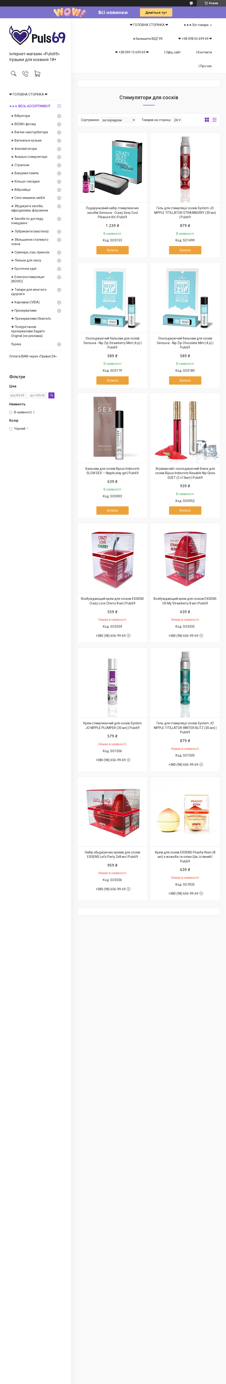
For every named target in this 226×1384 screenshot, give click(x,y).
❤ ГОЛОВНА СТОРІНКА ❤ (28, 94)
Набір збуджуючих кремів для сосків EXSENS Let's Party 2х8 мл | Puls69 (112, 854)
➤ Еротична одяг (24, 268)
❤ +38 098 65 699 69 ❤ (195, 39)
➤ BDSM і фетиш (23, 124)
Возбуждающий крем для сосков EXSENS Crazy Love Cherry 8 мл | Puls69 (112, 601)
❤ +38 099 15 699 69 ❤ (132, 52)
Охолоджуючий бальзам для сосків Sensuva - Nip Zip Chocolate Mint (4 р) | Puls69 (185, 343)
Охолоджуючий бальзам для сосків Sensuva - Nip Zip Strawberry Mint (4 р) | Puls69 (112, 343)
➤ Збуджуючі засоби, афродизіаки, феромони (29, 208)
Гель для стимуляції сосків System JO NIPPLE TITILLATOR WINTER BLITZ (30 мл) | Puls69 (185, 727)
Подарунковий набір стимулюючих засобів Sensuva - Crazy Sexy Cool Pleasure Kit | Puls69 (112, 212)
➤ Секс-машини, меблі (28, 198)
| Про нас (205, 66)
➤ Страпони (20, 165)
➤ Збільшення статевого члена (29, 242)
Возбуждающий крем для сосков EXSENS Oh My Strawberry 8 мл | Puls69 (185, 601)
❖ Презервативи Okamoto (31, 318)
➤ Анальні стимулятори (29, 157)
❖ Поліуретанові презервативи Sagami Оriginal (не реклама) (28, 331)
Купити (112, 250)
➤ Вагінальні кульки (26, 140)
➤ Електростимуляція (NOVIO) (27, 279)
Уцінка (16, 344)
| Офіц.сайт (172, 52)
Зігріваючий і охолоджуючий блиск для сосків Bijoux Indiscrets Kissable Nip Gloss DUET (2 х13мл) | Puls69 (185, 473)
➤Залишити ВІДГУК (148, 39)
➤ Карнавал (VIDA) (25, 302)
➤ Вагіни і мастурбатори (29, 132)
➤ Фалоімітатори (24, 149)
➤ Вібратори (20, 116)
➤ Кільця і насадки (25, 181)
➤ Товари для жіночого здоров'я (29, 292)
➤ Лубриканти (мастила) (30, 231)
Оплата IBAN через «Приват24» (33, 356)
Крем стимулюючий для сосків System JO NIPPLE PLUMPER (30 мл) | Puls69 (112, 725)
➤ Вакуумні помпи (25, 173)
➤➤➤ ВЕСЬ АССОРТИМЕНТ (30, 106)
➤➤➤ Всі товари (196, 25)
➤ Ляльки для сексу (26, 260)
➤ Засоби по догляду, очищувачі (27, 221)
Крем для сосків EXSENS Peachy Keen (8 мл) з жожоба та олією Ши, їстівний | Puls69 (185, 856)
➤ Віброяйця (20, 189)
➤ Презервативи (23, 310)
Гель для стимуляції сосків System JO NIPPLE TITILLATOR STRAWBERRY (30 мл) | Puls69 (185, 212)
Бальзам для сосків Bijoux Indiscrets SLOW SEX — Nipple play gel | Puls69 (113, 471)
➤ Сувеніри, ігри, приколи (30, 252)
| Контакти (204, 52)
